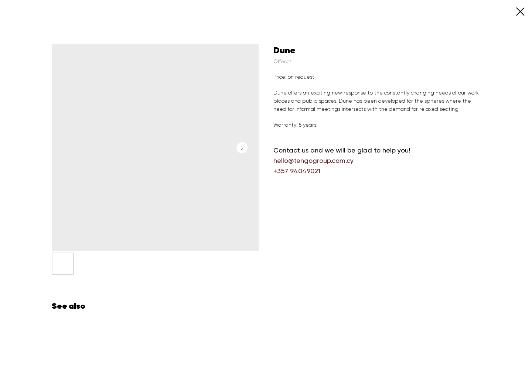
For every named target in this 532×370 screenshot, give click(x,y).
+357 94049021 (296, 171)
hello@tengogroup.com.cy (313, 160)
